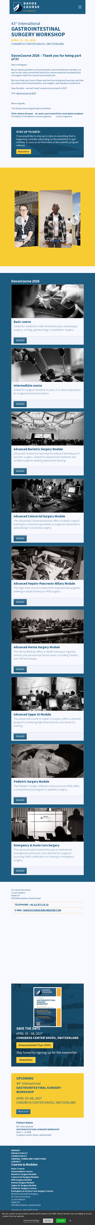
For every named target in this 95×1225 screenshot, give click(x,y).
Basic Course (17, 1168)
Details (20, 340)
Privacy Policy (19, 1153)
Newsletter (23, 151)
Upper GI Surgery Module (23, 1185)
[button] (19, 220)
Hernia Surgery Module (22, 1182)
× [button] (70, 1220)
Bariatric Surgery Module (23, 1174)
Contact (16, 1161)
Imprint (15, 1150)
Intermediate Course (22, 1171)
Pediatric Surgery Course (24, 1188)
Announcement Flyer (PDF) (35, 1045)
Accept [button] (61, 1220)
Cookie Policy (19, 1156)
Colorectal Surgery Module (25, 1177)
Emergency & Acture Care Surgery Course (32, 1191)
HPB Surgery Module (21, 1179)
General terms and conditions (28, 1158)
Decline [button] (48, 1220)
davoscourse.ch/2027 (26, 93)
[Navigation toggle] (80, 7)
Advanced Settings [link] (31, 1220)
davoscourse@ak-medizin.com (42, 910)
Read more (23, 1111)
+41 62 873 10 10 (38, 904)
